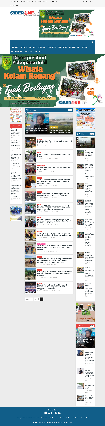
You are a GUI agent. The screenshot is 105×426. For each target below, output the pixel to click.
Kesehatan (41, 165)
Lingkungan (16, 52)
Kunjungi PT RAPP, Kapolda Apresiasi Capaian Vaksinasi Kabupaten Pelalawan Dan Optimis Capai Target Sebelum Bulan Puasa (53, 208)
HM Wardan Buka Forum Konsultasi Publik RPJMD (89, 397)
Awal (27, 299)
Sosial (85, 47)
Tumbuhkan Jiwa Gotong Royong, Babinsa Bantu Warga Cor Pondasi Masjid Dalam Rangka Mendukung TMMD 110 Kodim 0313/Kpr (55, 260)
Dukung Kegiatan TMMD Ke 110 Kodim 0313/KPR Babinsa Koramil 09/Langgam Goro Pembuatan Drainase (54, 273)
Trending (15, 126)
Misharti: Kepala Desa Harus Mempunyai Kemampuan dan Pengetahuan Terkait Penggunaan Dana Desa (52, 287)
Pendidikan (74, 47)
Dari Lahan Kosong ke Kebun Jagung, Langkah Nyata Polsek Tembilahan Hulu (15, 144)
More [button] (37, 52)
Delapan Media (67, 422)
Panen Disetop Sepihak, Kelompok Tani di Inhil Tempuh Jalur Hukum (89, 222)
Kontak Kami (14, 5)
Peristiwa (62, 47)
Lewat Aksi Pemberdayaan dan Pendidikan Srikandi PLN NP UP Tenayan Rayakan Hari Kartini (16, 175)
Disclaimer (53, 1)
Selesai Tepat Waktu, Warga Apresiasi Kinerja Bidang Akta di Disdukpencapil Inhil (36, 130)
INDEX (70, 110)
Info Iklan (30, 1)
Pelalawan (31, 110)
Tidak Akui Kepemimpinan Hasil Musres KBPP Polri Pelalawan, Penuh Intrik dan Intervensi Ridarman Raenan (53, 181)
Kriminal (42, 47)
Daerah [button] (28, 52)
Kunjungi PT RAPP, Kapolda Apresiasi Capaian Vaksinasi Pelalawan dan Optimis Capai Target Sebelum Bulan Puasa (54, 221)
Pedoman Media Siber (41, 1)
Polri (39, 152)
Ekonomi (52, 47)
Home (14, 47)
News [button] (23, 47)
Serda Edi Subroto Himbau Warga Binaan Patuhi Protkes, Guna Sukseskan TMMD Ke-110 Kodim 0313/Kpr (54, 247)
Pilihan (80, 325)
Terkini (80, 134)
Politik (32, 47)
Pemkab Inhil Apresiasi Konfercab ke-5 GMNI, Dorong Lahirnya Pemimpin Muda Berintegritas (89, 288)
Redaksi (23, 1)
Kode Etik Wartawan (72, 418)
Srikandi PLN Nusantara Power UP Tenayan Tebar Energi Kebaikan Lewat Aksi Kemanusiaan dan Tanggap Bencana (89, 272)
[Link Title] (45, 412)
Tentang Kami (14, 1)
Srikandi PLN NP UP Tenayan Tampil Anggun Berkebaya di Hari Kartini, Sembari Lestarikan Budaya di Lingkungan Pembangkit (89, 206)
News (28, 125)
